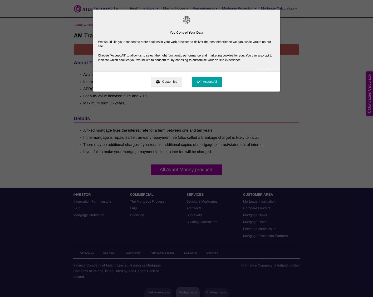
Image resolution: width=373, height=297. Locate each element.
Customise (169, 81)
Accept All (210, 81)
